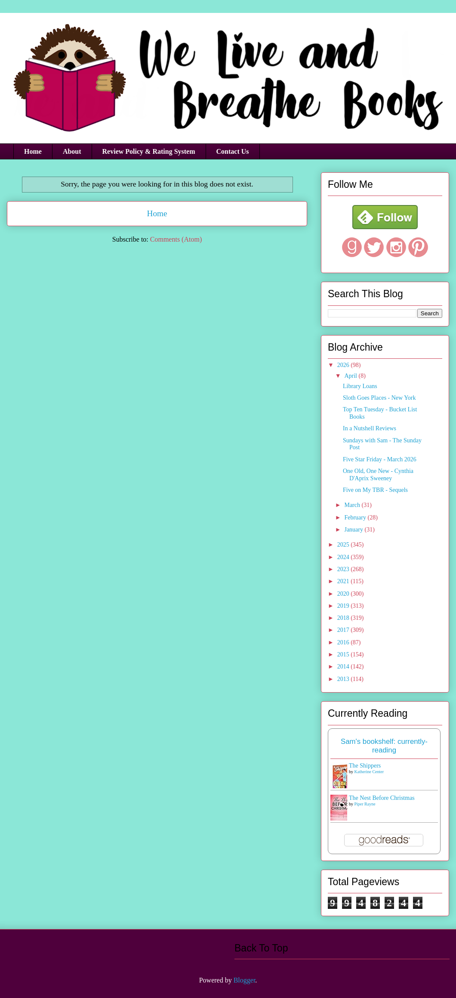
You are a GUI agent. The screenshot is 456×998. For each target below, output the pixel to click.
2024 (344, 557)
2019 (344, 606)
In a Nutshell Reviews (369, 428)
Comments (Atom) (176, 239)
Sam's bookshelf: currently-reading (384, 745)
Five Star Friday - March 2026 (379, 459)
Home (33, 151)
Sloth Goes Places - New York (379, 398)
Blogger (245, 980)
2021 (344, 581)
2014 (344, 666)
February (355, 517)
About (72, 151)
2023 (344, 569)
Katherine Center (369, 771)
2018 (344, 618)
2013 (344, 679)
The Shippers (365, 765)
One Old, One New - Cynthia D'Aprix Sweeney (378, 475)
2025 (344, 544)
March (352, 505)
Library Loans (360, 386)
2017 (344, 630)
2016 (344, 642)
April (351, 376)
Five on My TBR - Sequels (375, 490)
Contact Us (232, 151)
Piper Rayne (365, 804)
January (354, 529)
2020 (344, 594)
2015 (344, 654)
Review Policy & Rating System (148, 151)
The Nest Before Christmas (382, 798)
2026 (344, 365)
